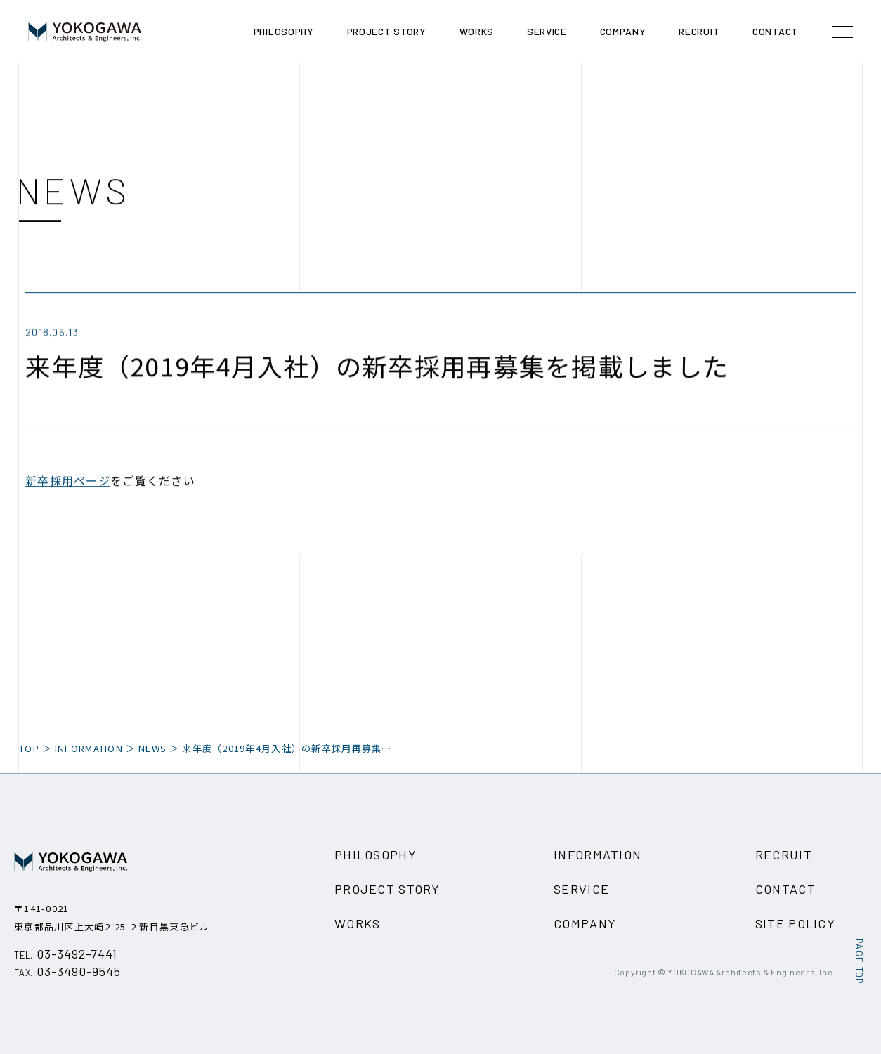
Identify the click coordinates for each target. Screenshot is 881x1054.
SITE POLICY (795, 923)
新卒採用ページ (67, 482)
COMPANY (585, 923)
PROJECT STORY (387, 889)
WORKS (357, 923)
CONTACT (785, 889)
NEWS (152, 748)
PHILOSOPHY (375, 854)
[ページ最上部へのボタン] (858, 935)
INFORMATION (597, 854)
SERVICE (581, 889)
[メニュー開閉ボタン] (842, 31)
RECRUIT (783, 854)
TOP (29, 748)
